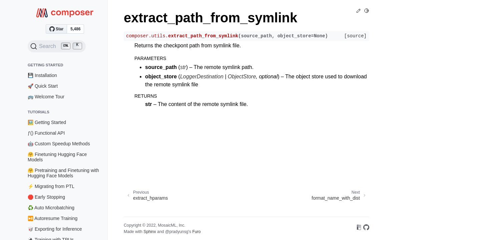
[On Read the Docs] (359, 228)
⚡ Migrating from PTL (51, 186)
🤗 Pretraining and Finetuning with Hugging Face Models (63, 173)
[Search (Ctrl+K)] (57, 46)
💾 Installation (42, 75)
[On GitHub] (366, 228)
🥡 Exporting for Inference (55, 229)
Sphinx (149, 231)
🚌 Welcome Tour (46, 96)
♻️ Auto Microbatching (51, 207)
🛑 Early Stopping (46, 197)
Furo (196, 231)
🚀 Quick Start (43, 86)
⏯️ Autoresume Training (52, 218)
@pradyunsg (176, 231)
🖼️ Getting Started (47, 122)
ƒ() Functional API (46, 133)
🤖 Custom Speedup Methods (59, 143)
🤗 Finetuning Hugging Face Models (57, 157)
